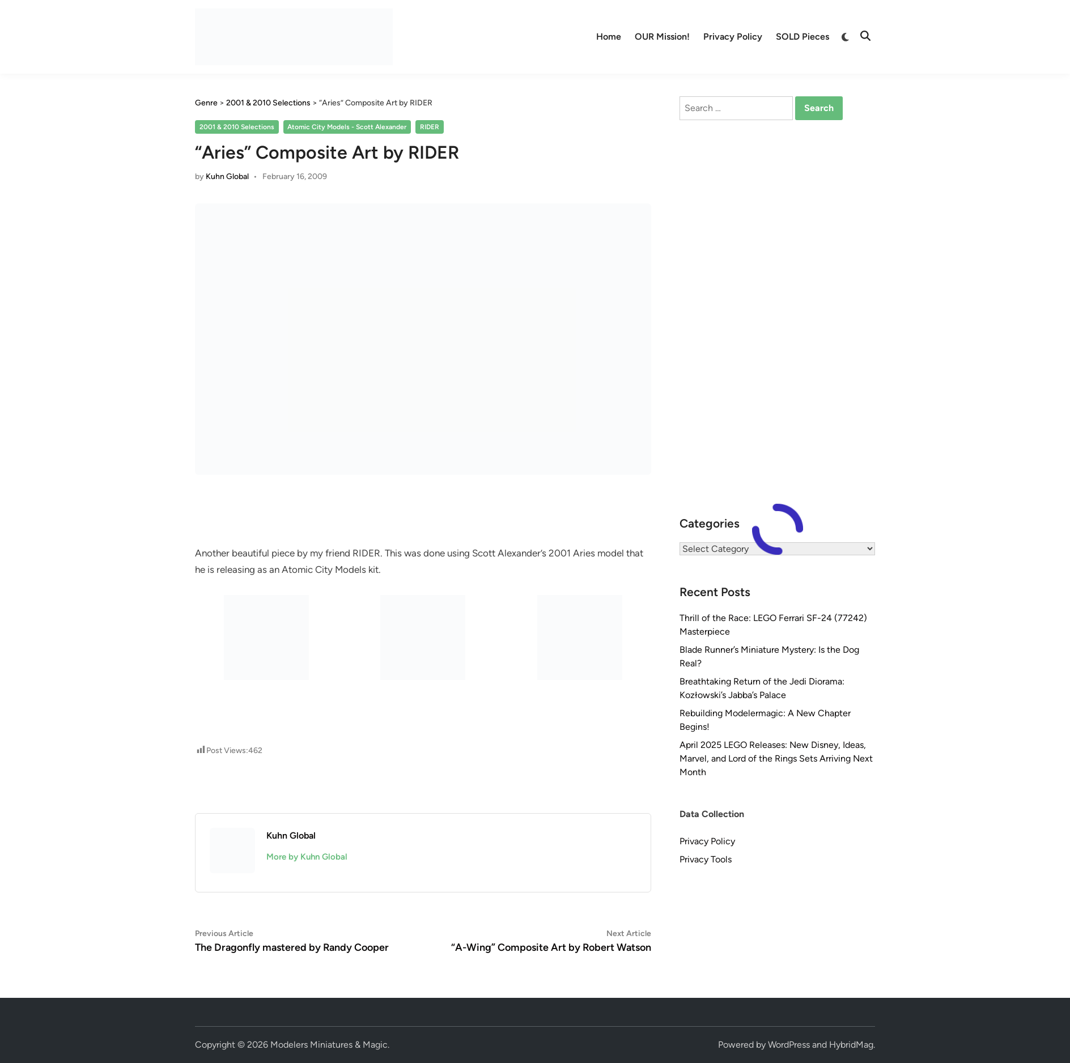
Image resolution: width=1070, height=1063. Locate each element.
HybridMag (851, 1044)
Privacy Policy (732, 36)
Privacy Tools (706, 859)
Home (608, 36)
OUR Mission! (662, 36)
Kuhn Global (227, 176)
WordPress (789, 1044)
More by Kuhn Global (306, 857)
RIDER (429, 127)
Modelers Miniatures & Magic (329, 1044)
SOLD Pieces (802, 36)
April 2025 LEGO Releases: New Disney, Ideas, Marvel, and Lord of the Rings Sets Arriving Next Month (776, 758)
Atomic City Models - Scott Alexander (346, 127)
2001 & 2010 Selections (236, 127)
